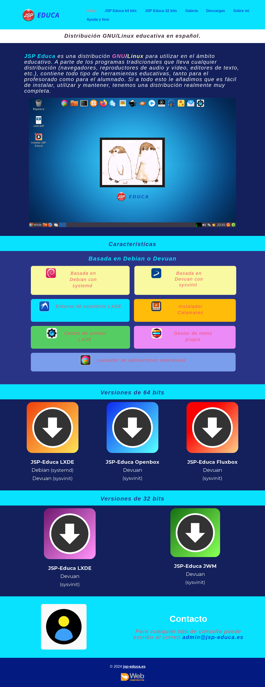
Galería (191, 11)
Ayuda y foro (98, 19)
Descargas (215, 11)
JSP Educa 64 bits (121, 11)
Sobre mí (241, 11)
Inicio (91, 11)
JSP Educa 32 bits (161, 11)
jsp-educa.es (134, 666)
